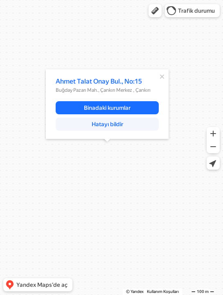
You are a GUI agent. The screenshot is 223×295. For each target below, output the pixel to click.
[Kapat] (162, 76)
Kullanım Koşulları (163, 291)
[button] (155, 10)
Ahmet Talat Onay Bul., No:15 (99, 81)
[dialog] (107, 104)
